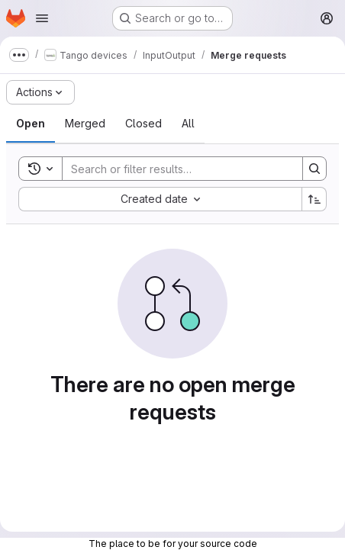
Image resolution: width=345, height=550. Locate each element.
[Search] (175, 168)
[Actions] (40, 92)
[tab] (30, 124)
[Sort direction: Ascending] (314, 199)
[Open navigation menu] (42, 18)
